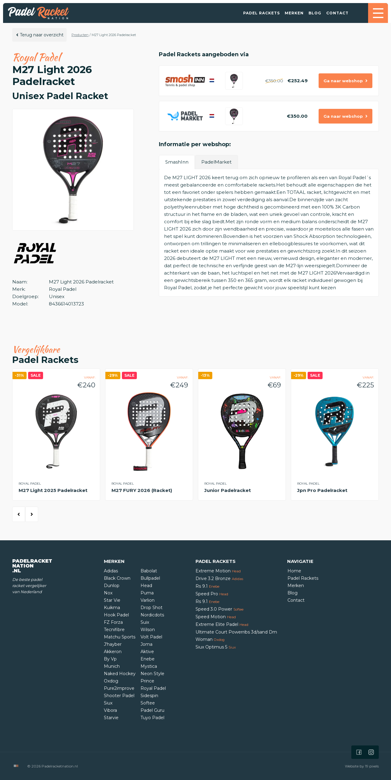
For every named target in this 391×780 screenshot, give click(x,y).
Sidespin (149, 695)
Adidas (111, 571)
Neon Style (152, 673)
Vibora (110, 710)
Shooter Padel (119, 695)
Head (146, 585)
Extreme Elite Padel (222, 624)
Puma (147, 593)
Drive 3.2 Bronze (219, 578)
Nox (108, 593)
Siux (108, 703)
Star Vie (112, 600)
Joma (146, 644)
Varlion (148, 600)
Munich (112, 666)
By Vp (110, 659)
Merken (294, 13)
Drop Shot (152, 607)
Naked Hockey (120, 673)
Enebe (148, 659)
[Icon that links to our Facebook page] (359, 752)
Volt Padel (151, 637)
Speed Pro (212, 594)
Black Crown (117, 578)
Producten (80, 35)
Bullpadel (150, 578)
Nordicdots (152, 615)
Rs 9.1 (207, 586)
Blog (315, 13)
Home (294, 571)
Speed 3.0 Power (219, 609)
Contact (337, 13)
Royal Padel (153, 688)
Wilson (148, 629)
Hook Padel (116, 615)
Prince (147, 681)
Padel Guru (152, 710)
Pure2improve (119, 688)
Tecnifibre (114, 629)
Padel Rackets (261, 13)
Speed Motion (216, 616)
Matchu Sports (119, 637)
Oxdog (111, 681)
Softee (148, 703)
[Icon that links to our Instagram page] (371, 752)
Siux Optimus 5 (216, 647)
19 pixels (372, 766)
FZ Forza (113, 622)
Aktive (147, 651)
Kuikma (112, 607)
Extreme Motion (218, 571)
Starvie (111, 717)
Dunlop (111, 585)
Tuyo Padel (152, 717)
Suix (145, 622)
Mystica (149, 666)
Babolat (149, 571)
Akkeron (113, 651)
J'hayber (113, 644)
